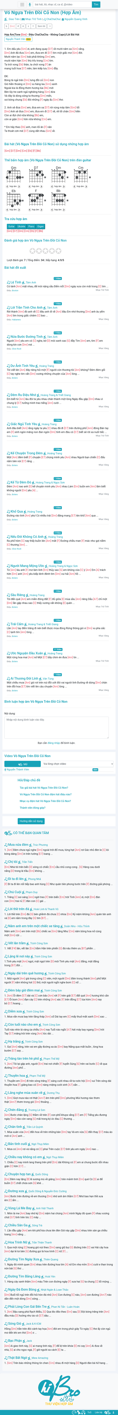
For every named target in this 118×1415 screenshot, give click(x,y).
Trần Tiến (27, 862)
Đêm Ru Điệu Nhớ (21, 395)
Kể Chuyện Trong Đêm (25, 453)
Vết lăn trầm (15, 943)
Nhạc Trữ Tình (33, 19)
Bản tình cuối (15, 1144)
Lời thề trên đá (16, 909)
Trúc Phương (40, 844)
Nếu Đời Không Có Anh (25, 537)
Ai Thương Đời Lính (22, 678)
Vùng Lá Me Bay (17, 1208)
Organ (40, 226)
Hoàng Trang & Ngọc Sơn (48, 482)
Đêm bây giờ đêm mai (22, 990)
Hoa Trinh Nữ (15, 1242)
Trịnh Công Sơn (39, 943)
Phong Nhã (34, 879)
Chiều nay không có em (23, 1157)
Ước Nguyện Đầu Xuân (25, 653)
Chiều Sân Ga (15, 1225)
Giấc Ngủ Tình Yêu (22, 424)
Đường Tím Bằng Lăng (22, 1276)
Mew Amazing (40, 1357)
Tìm (96, 4)
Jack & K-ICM (33, 1323)
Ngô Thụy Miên (40, 1144)
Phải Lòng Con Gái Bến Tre (25, 1307)
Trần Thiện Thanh (42, 1242)
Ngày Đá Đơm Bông (20, 1289)
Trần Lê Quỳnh (34, 1127)
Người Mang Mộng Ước (25, 566)
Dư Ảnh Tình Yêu (21, 366)
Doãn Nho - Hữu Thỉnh (77, 926)
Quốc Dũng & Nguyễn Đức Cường (48, 1191)
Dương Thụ (53, 1092)
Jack (29, 1340)
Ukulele (21, 226)
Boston (15, 290)
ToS (89, 1412)
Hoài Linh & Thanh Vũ (46, 909)
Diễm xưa (13, 1011)
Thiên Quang (50, 1259)
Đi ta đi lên (14, 879)
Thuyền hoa (14, 1076)
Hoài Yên (50, 1276)
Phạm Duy (32, 892)
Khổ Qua (15, 511)
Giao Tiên (14, 19)
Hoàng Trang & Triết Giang (54, 395)
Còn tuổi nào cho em (21, 1024)
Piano (31, 226)
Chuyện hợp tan (17, 1174)
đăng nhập (54, 743)
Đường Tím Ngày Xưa (21, 1259)
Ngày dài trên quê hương (24, 973)
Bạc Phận (13, 1341)
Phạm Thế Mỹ (51, 1058)
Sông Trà (37, 1225)
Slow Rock (16, 349)
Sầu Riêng (16, 595)
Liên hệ (98, 1412)
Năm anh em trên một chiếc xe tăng (32, 926)
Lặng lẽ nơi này (17, 956)
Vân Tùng (46, 678)
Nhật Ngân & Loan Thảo (54, 1289)
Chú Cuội (12, 892)
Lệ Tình (14, 282)
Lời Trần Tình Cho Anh (25, 307)
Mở (22, 764)
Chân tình (13, 1127)
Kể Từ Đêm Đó (19, 482)
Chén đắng (14, 1110)
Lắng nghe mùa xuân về (23, 1093)
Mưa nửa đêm (16, 845)
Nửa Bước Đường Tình (25, 337)
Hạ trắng (12, 1041)
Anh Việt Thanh (45, 1208)
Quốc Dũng (41, 1174)
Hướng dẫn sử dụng (31, 821)
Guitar (11, 226)
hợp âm (13, 186)
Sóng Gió (12, 1323)
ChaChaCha (53, 19)
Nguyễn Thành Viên (18, 39)
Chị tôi (10, 862)
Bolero (15, 378)
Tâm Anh (29, 282)
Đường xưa (14, 1191)
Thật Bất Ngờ (15, 1358)
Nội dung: (9, 713)
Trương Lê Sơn (36, 1110)
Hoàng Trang (44, 366)
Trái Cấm (15, 624)
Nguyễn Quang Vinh (76, 19)
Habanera (16, 319)
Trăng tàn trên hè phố (21, 1058)
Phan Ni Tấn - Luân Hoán (65, 1306)
